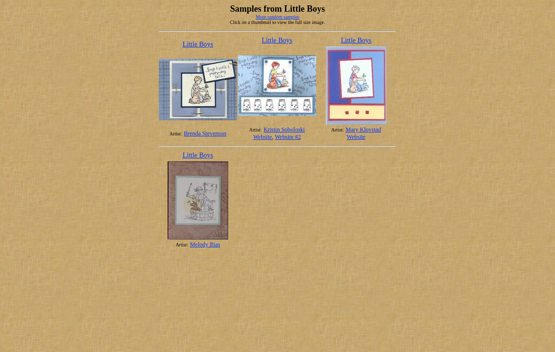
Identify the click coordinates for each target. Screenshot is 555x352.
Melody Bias (205, 244)
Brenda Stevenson (205, 133)
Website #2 (287, 136)
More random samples (277, 17)
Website (262, 136)
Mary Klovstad (363, 129)
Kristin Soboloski (284, 129)
